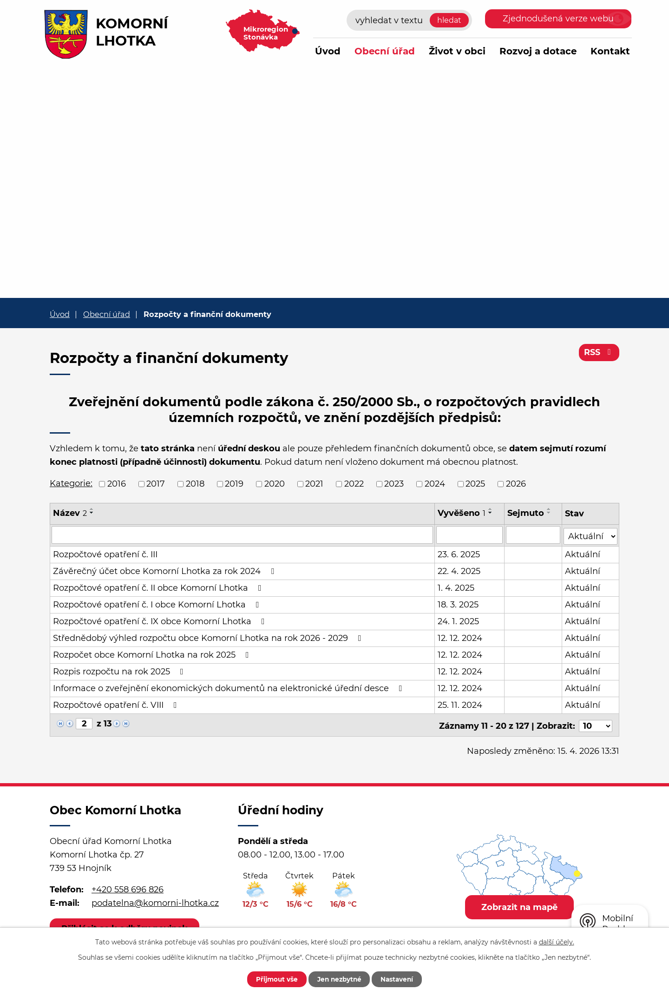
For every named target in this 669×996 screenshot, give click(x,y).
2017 (155, 484)
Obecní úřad (384, 51)
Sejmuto (525, 513)
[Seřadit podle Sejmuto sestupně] (549, 512)
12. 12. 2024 (460, 637)
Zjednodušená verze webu (558, 18)
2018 (195, 484)
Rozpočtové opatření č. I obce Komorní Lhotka (158, 604)
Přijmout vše (272, 979)
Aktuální (583, 553)
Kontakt (610, 51)
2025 (475, 484)
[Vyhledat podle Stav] (590, 534)
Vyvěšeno (461, 513)
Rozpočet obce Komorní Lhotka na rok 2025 (153, 654)
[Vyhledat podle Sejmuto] (533, 535)
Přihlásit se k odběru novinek (125, 926)
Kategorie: (71, 483)
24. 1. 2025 (458, 620)
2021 (314, 484)
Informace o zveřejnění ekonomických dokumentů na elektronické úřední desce (229, 687)
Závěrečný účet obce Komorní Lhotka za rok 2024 (165, 570)
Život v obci (457, 51)
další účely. (556, 941)
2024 (435, 484)
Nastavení (401, 979)
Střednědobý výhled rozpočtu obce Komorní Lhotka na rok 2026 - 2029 (209, 637)
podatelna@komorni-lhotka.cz (155, 900)
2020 (274, 484)
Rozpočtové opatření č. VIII (117, 704)
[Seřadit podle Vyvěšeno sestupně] (490, 512)
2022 (354, 484)
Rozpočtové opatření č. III (105, 553)
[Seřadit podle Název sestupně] (92, 512)
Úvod (328, 51)
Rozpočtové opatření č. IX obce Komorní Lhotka (161, 620)
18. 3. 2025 (458, 604)
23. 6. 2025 (459, 553)
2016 (116, 484)
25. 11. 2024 (460, 704)
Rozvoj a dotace (538, 51)
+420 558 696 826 (128, 887)
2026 (516, 484)
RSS (599, 353)
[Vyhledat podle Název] (242, 535)
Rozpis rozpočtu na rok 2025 (120, 671)
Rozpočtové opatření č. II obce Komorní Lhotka (159, 587)
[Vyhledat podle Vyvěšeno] (469, 535)
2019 (234, 484)
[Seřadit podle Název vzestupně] (92, 509)
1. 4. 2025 (456, 587)
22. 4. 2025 (459, 570)
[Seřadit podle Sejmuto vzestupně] (549, 509)
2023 (394, 484)
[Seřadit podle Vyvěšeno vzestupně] (490, 509)
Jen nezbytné (338, 979)
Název (70, 513)
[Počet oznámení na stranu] (595, 723)
